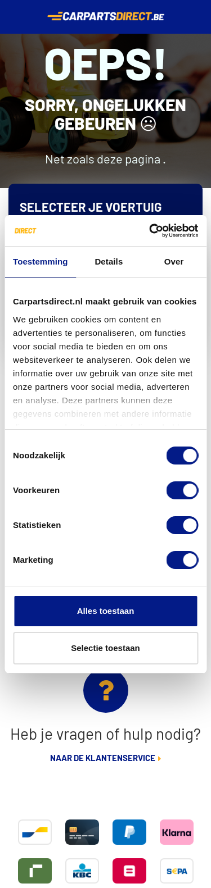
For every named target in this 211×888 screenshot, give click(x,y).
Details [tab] (109, 261)
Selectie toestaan (105, 648)
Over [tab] (174, 261)
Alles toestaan (105, 611)
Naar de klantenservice (102, 758)
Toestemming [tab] (40, 261)
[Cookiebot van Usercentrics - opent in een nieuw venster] (150, 231)
